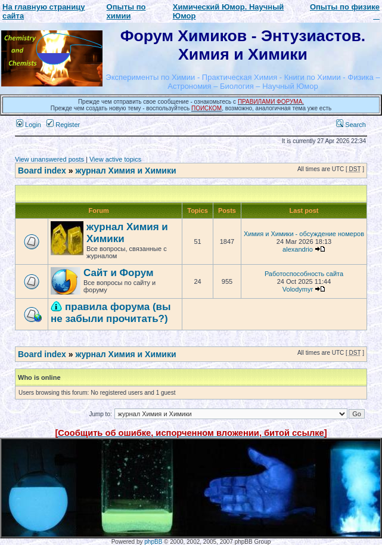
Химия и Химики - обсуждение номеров (304, 233)
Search (351, 124)
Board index (42, 170)
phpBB (153, 541)
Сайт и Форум (118, 272)
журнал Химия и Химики (125, 170)
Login (28, 124)
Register (63, 124)
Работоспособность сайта (304, 273)
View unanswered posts (49, 159)
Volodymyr (297, 289)
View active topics (115, 159)
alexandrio (297, 249)
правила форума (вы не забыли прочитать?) (111, 312)
